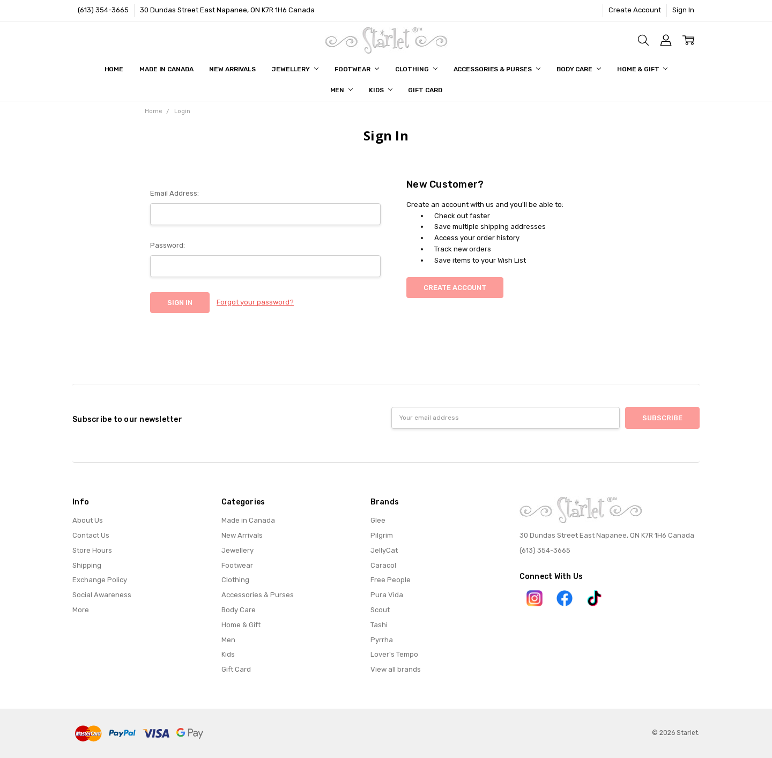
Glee (377, 520)
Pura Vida (386, 595)
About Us (87, 520)
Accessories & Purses (497, 69)
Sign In (683, 10)
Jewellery (295, 69)
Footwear (357, 69)
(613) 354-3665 (103, 10)
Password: (167, 245)
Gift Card (425, 90)
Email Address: (174, 193)
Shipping (86, 565)
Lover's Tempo (394, 654)
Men (341, 90)
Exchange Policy (99, 580)
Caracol (383, 565)
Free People (390, 580)
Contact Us (90, 535)
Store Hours (92, 550)
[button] (534, 598)
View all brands (395, 669)
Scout (380, 610)
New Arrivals (232, 69)
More (80, 610)
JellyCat (384, 550)
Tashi (379, 625)
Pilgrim (381, 535)
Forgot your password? (255, 302)
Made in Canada (166, 69)
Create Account (634, 10)
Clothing (416, 69)
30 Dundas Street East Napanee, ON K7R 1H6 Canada (227, 10)
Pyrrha (381, 640)
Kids (380, 90)
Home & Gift (642, 69)
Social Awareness (101, 595)
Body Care (578, 69)
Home (114, 69)
